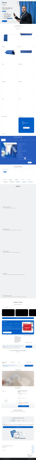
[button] (12, 21)
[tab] (17, 307)
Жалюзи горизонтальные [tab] (16, 140)
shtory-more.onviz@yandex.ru (30, 454)
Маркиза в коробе (20, 116)
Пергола (33, 451)
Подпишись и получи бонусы (29, 342)
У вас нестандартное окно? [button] (25, 122)
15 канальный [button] (22, 179)
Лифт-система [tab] (25, 140)
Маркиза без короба (4, 116)
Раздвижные (3, 46)
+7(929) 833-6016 (29, 456)
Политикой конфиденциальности (26, 424)
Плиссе (33, 450)
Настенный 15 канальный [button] (16, 179)
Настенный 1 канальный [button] (10, 179)
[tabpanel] (18, 141)
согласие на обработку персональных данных (23, 402)
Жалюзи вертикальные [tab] (21, 140)
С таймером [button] (29, 179)
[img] (10, 38)
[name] (23, 396)
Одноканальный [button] (5, 179)
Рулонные (19, 46)
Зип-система (3, 133)
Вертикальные (3, 81)
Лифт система (20, 81)
